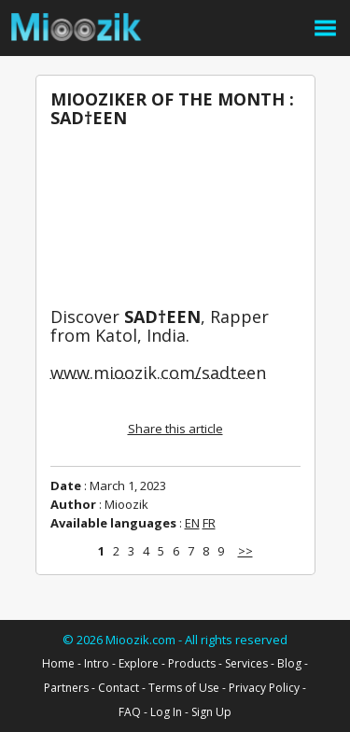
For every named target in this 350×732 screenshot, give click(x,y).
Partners (66, 688)
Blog (289, 663)
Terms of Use (183, 688)
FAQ (130, 712)
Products (192, 663)
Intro (96, 663)
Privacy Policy (264, 688)
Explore (139, 663)
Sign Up (211, 712)
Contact (118, 688)
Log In (166, 712)
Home (58, 663)
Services (246, 663)
